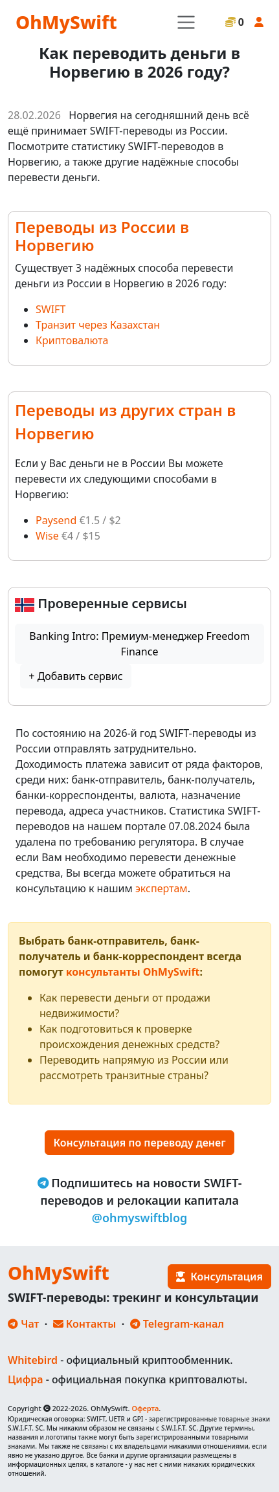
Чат (23, 1324)
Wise (47, 536)
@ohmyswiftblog (140, 1217)
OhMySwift (66, 22)
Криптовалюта (72, 340)
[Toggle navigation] (186, 22)
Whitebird (33, 1360)
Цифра (25, 1379)
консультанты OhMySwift (133, 972)
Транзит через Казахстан (98, 325)
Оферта (145, 1408)
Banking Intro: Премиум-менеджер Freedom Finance (139, 644)
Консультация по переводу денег (139, 1142)
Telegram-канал (177, 1324)
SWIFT (50, 309)
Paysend (56, 520)
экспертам (161, 888)
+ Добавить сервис (75, 676)
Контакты (85, 1324)
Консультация (219, 1276)
